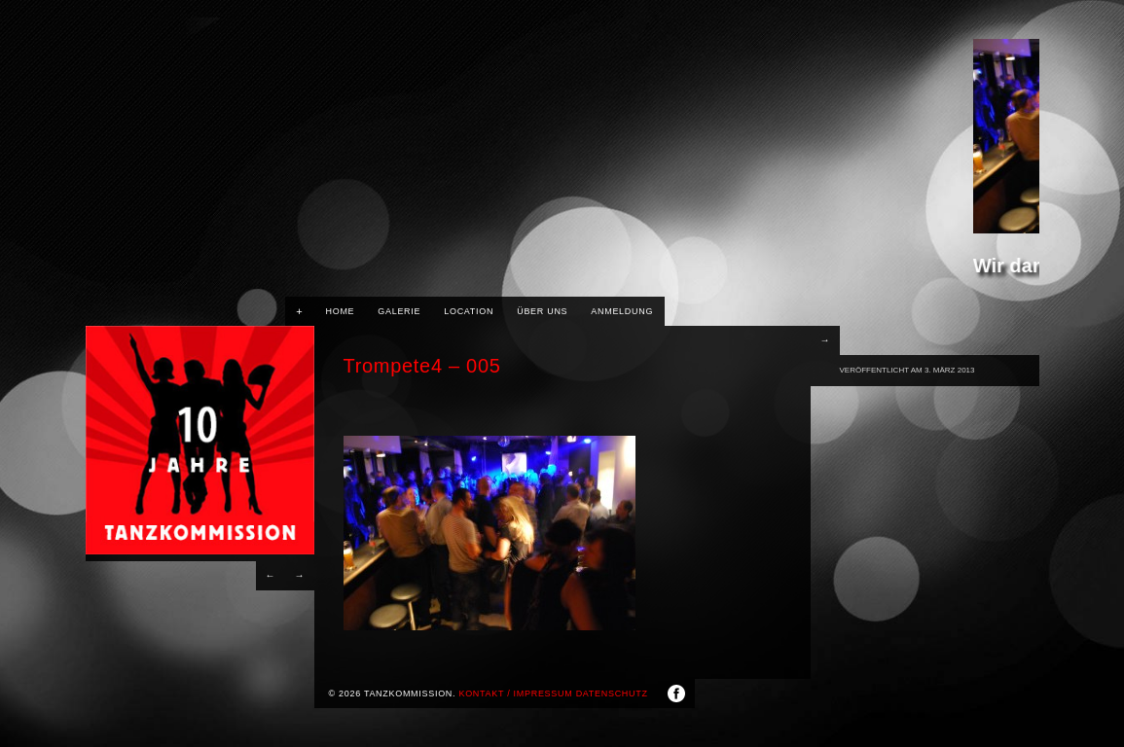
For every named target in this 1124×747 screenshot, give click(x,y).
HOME (340, 311)
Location (468, 311)
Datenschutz (612, 693)
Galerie (399, 311)
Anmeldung (622, 311)
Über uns (542, 311)
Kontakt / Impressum (515, 693)
